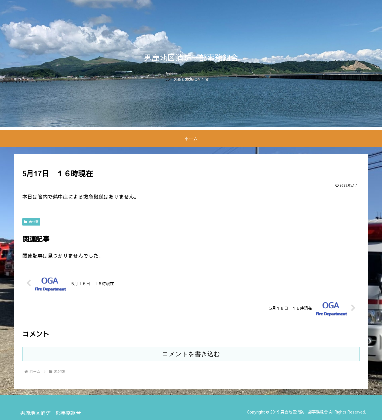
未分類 (31, 221)
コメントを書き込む (191, 354)
